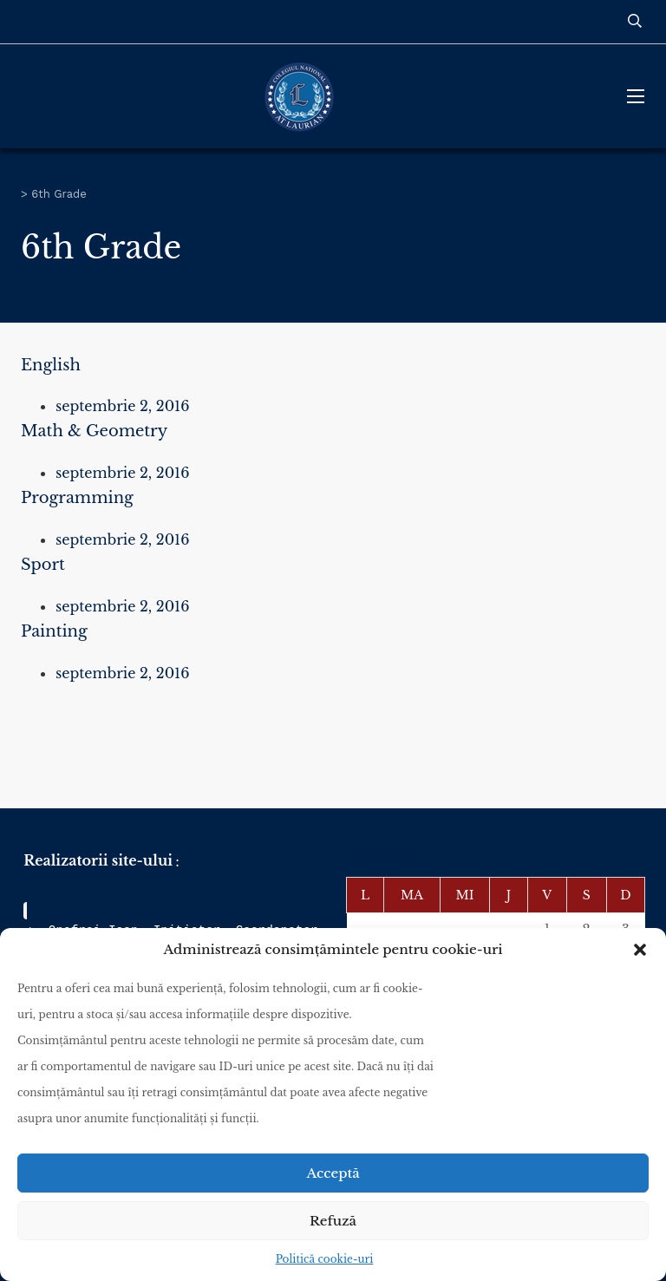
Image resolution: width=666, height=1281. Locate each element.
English (51, 365)
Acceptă (332, 1173)
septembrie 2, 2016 (123, 406)
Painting (54, 631)
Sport (43, 564)
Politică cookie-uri (325, 1258)
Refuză (333, 1220)
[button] (640, 949)
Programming (77, 497)
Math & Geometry (94, 431)
